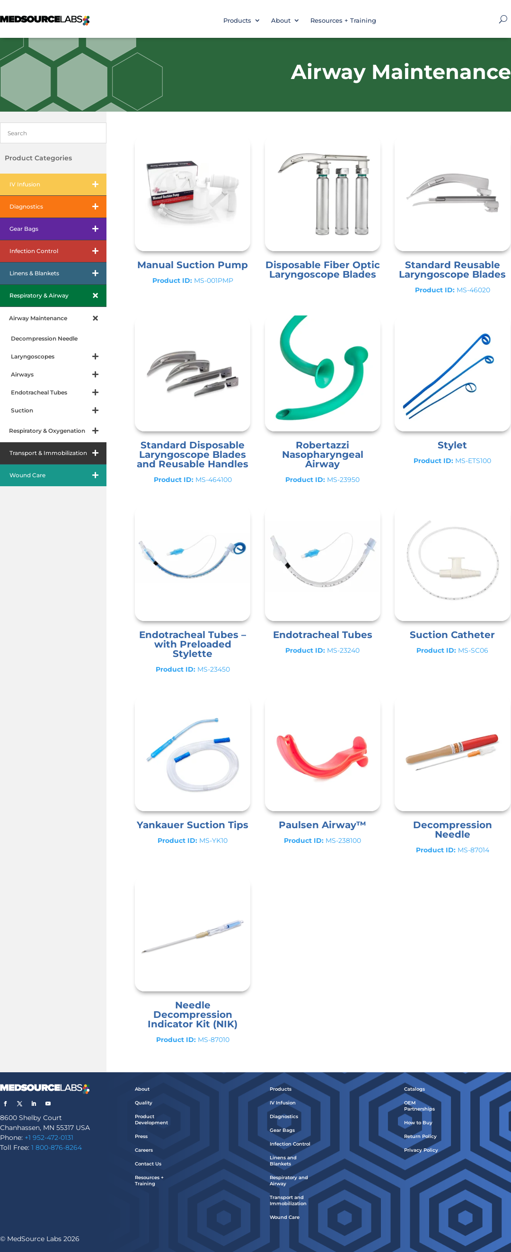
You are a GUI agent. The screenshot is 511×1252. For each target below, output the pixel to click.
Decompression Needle (44, 338)
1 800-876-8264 (56, 1147)
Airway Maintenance (57, 318)
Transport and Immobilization (288, 1200)
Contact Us (148, 1164)
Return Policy (420, 1136)
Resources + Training (343, 20)
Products (237, 20)
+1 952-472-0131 (49, 1137)
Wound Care (57, 475)
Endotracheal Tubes (58, 393)
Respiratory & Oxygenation (57, 431)
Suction (58, 411)
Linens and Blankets (283, 1161)
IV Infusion (57, 184)
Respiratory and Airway (289, 1180)
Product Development (151, 1119)
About (281, 20)
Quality (143, 1103)
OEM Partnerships (419, 1106)
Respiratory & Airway (57, 295)
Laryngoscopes (58, 357)
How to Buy (418, 1123)
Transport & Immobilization (57, 453)
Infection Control (57, 251)
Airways (58, 375)
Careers (144, 1150)
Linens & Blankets (57, 273)
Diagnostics (57, 207)
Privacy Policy (421, 1150)
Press (141, 1136)
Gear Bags (57, 229)
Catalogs (414, 1089)
